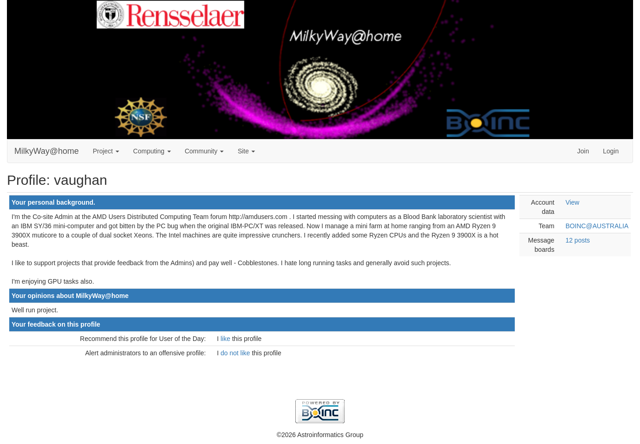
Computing (152, 151)
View (572, 202)
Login (611, 151)
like (226, 338)
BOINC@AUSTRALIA (597, 226)
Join (583, 151)
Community (204, 151)
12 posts (578, 240)
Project (106, 151)
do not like (236, 353)
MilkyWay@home (46, 151)
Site (246, 151)
